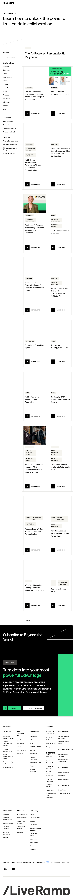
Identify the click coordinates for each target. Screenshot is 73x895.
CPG (31, 743)
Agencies (19, 740)
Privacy (13, 862)
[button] (68, 3)
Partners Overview (22, 814)
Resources (6, 814)
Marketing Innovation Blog (7, 818)
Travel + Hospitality (33, 770)
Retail (31, 766)
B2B (31, 740)
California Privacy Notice (24, 862)
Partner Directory (22, 818)
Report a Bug (65, 862)
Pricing (48, 747)
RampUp (5, 837)
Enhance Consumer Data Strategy (7, 743)
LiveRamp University (6, 827)
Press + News (34, 842)
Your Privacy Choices (39, 862)
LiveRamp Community (6, 833)
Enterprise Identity (49, 786)
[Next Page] (28, 620)
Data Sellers (20, 743)
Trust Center (34, 839)
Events (32, 846)
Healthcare (33, 753)
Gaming (32, 750)
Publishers (20, 754)
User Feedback (55, 862)
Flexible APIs (49, 790)
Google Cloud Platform (21, 827)
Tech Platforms (21, 750)
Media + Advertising (33, 758)
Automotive (33, 736)
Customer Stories (8, 823)
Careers (32, 821)
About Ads (6, 862)
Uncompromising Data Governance (51, 795)
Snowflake (20, 832)
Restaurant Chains (35, 762)
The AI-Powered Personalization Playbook (46, 55)
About (32, 814)
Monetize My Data (8, 767)
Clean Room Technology (49, 780)
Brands (19, 747)
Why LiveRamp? (51, 743)
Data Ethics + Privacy (34, 834)
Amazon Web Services (21, 822)
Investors (33, 849)
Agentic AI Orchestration (50, 762)
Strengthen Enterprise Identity (8, 737)
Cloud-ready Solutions (49, 767)
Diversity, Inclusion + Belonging (35, 829)
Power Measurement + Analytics (8, 756)
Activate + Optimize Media (7, 750)
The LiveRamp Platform (50, 739)
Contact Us (33, 824)
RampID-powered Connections (49, 774)
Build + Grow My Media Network (8, 763)
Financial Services (35, 746)
